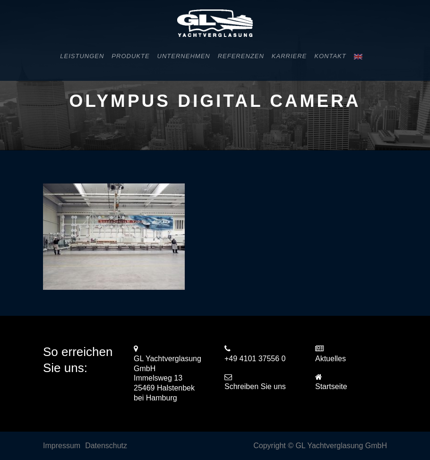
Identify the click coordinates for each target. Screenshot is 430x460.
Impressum (61, 446)
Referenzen (241, 56)
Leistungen (82, 56)
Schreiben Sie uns (255, 386)
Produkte (130, 56)
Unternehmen (183, 56)
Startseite (331, 386)
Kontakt (330, 56)
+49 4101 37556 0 (254, 359)
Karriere (289, 56)
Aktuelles (330, 359)
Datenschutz (106, 446)
